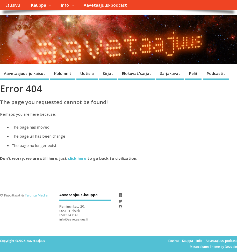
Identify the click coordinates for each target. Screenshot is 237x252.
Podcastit (216, 73)
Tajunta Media (36, 195)
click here (77, 158)
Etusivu (12, 5)
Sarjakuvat (170, 73)
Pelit (193, 73)
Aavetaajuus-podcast (105, 5)
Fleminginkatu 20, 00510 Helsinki (72, 208)
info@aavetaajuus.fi (73, 219)
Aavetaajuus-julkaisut (24, 73)
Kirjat (108, 73)
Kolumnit (62, 73)
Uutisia (87, 73)
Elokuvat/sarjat (136, 73)
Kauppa (38, 5)
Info (65, 5)
